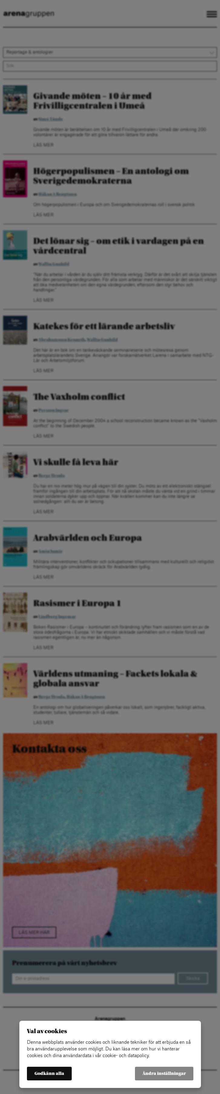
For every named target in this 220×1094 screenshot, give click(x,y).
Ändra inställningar (164, 1073)
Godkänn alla (49, 1073)
